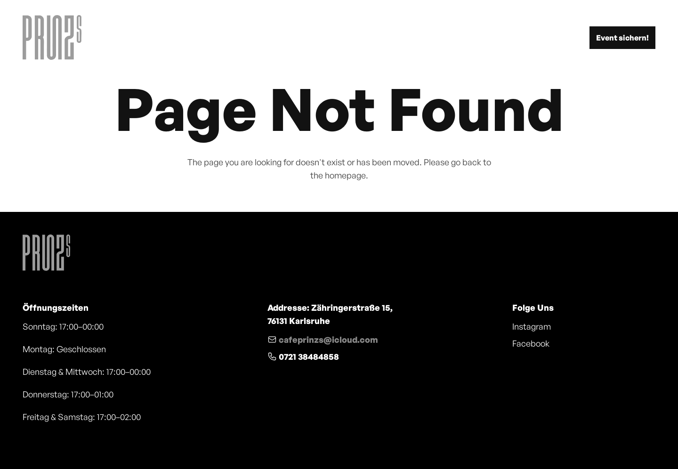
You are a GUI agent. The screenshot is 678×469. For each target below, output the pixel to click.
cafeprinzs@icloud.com (328, 339)
